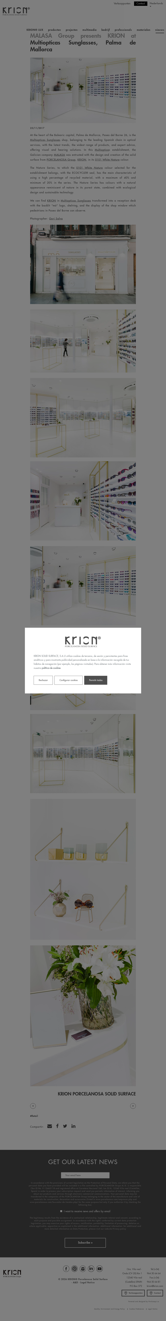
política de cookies (51, 668)
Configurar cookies (68, 680)
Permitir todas (95, 680)
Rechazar (43, 680)
